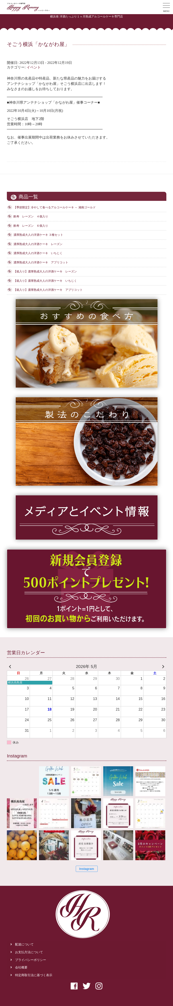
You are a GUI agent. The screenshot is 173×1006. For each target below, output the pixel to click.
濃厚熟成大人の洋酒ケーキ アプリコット (41, 262)
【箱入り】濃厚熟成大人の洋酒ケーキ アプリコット (48, 289)
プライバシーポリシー (30, 960)
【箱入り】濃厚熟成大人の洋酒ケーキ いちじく (45, 280)
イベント (34, 67)
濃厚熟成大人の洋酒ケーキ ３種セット (38, 234)
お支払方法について (29, 952)
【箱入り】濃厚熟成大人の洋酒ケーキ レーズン (45, 271)
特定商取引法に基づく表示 (33, 975)
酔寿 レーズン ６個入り (31, 225)
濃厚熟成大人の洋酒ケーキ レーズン (38, 244)
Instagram (86, 869)
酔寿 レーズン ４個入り (31, 216)
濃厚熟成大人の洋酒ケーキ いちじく (38, 253)
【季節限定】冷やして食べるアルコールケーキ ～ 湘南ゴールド (54, 207)
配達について (24, 944)
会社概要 (21, 967)
